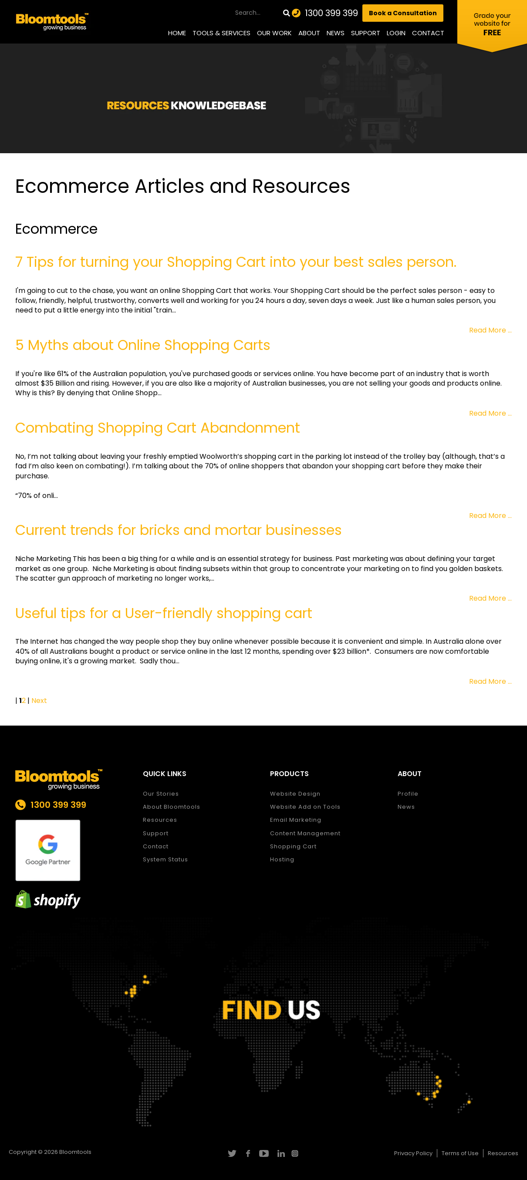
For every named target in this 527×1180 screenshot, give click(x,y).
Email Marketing (295, 820)
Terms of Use (460, 1153)
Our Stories (161, 794)
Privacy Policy (413, 1153)
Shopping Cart (293, 846)
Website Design (295, 794)
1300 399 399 (331, 13)
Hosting (282, 859)
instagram (296, 1153)
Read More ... (490, 330)
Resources (160, 820)
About (309, 32)
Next (39, 701)
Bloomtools (75, 1152)
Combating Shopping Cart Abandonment (157, 427)
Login (396, 32)
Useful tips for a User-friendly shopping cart (163, 613)
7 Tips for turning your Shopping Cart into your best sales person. (235, 262)
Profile (408, 794)
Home (177, 32)
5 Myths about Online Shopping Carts (142, 345)
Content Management (305, 833)
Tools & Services (221, 32)
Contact (428, 32)
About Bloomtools (171, 807)
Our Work (274, 32)
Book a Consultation (403, 13)
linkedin (280, 1153)
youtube (264, 1153)
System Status (165, 859)
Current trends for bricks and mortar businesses (178, 530)
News (336, 32)
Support (365, 32)
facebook (247, 1153)
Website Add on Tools (305, 807)
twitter (231, 1153)
